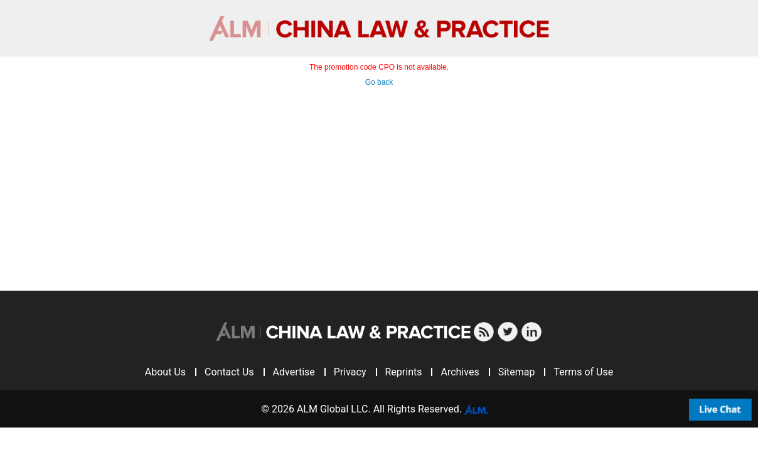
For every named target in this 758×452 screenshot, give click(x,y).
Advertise (294, 372)
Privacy (350, 372)
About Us (165, 372)
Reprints (403, 372)
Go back (379, 82)
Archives (459, 372)
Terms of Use (583, 372)
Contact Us (229, 372)
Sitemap (516, 372)
